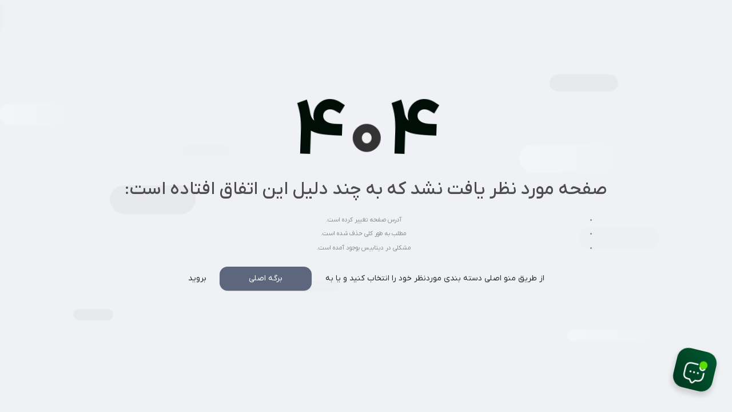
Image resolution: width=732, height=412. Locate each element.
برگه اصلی (266, 278)
